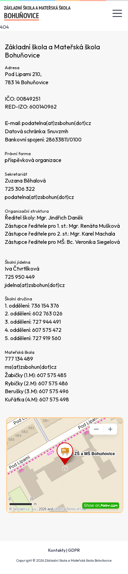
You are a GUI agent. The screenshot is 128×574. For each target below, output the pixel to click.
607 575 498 (54, 399)
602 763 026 (47, 313)
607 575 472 (46, 329)
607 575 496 (54, 391)
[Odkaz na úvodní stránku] (38, 13)
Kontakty (57, 550)
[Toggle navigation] (117, 13)
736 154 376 (45, 305)
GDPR (74, 550)
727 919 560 (46, 338)
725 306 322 (20, 188)
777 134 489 (19, 358)
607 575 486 (53, 383)
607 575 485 (52, 375)
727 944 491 (46, 321)
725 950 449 (20, 276)
